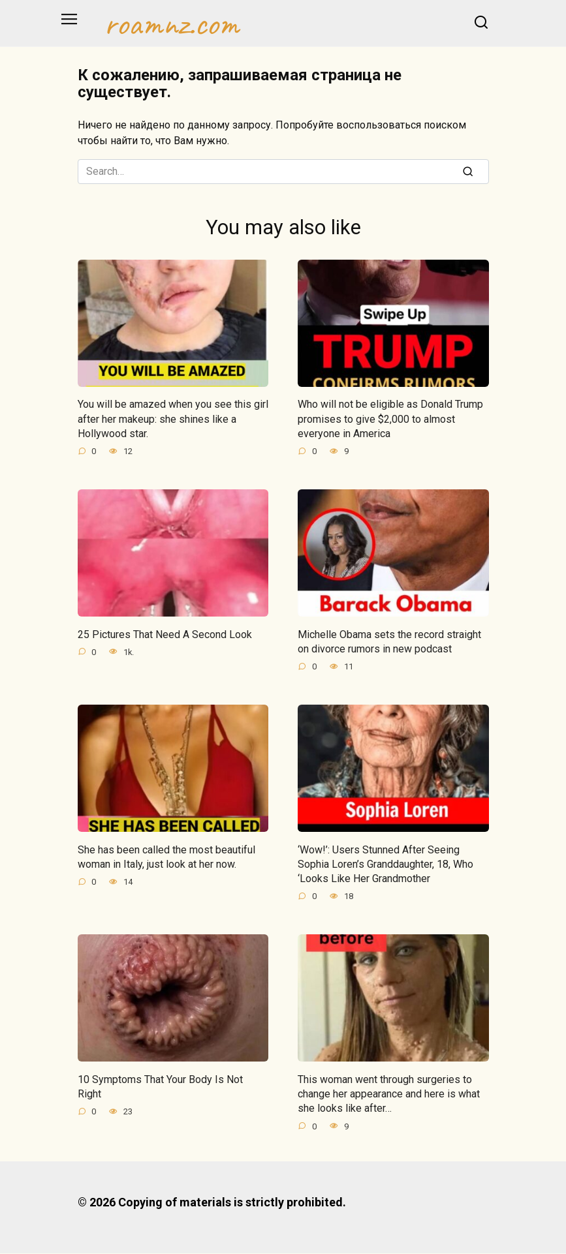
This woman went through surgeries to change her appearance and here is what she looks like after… (389, 1094)
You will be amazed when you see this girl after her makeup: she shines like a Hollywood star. (173, 419)
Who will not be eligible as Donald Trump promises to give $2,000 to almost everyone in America (390, 419)
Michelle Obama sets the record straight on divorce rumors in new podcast (389, 641)
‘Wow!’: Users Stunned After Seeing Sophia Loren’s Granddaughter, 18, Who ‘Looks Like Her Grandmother (385, 864)
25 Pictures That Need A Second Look (165, 634)
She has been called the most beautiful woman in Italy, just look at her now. (166, 857)
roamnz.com (171, 23)
